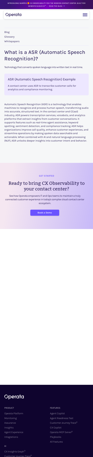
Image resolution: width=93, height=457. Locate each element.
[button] (85, 14)
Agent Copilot (57, 413)
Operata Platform (13, 413)
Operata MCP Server (61, 432)
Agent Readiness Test (61, 418)
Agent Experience (13, 432)
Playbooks (55, 437)
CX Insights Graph (14, 451)
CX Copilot (55, 427)
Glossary (9, 36)
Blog (7, 32)
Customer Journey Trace (63, 422)
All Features (56, 441)
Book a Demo (45, 212)
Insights (8, 427)
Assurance (10, 422)
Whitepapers (11, 41)
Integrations (11, 437)
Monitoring (10, 418)
